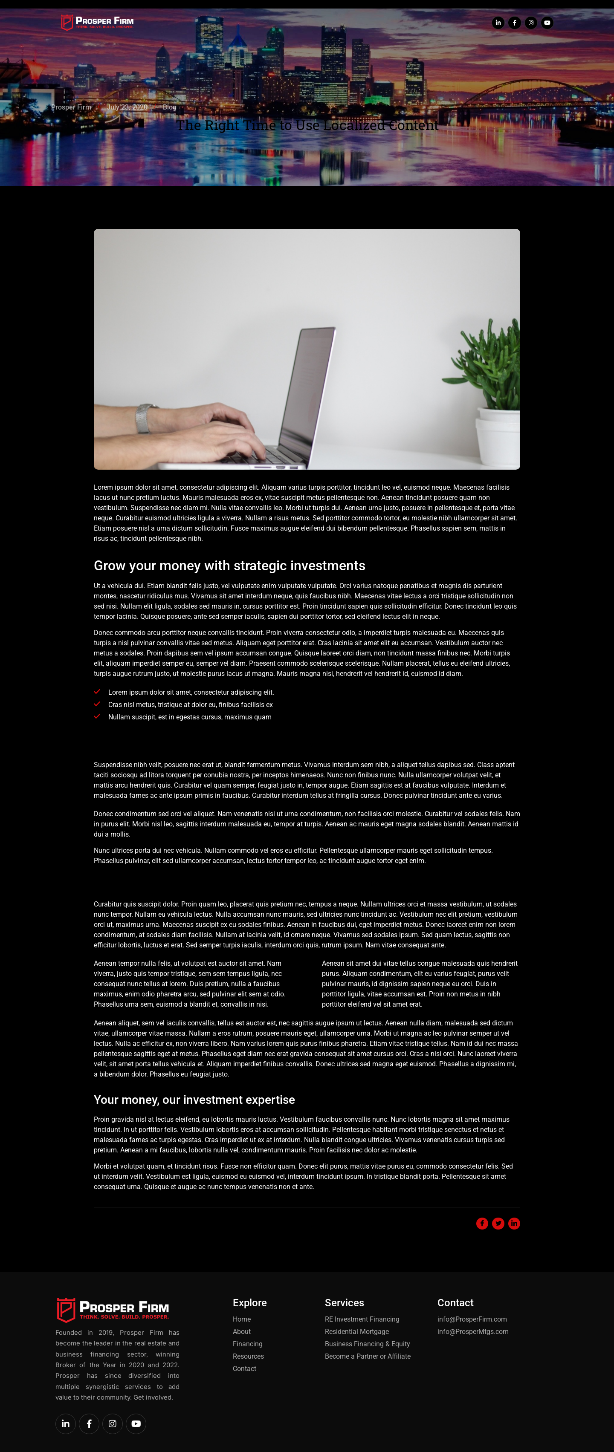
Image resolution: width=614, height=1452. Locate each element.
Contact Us (402, 23)
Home (203, 23)
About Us (237, 23)
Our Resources (347, 23)
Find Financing (287, 23)
